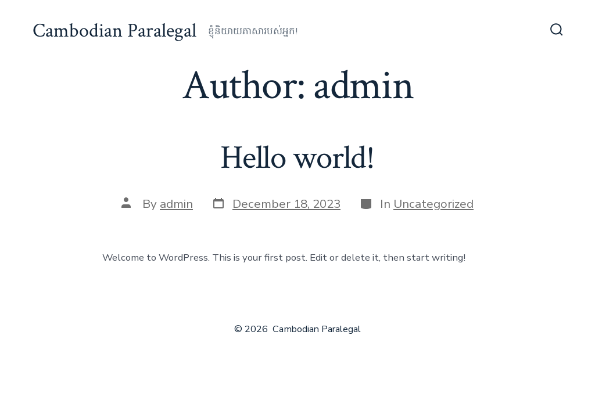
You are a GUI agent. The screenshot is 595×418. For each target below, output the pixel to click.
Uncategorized (433, 204)
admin (176, 204)
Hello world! (297, 157)
